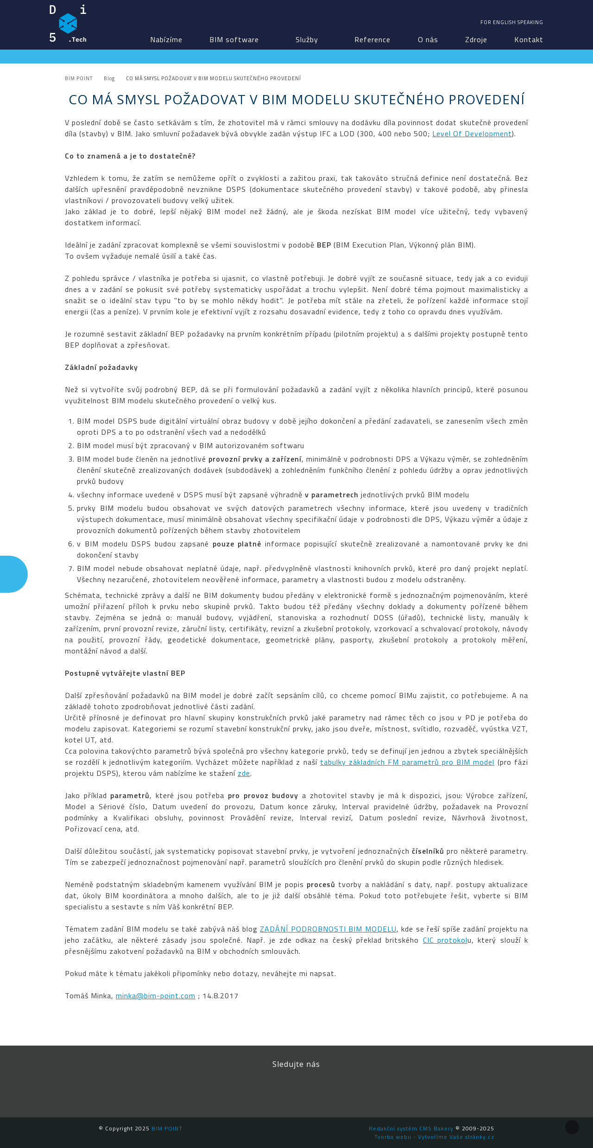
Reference (372, 39)
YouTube (317, 1090)
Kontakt (528, 39)
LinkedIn (276, 1090)
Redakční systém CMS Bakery (411, 1128)
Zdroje (476, 39)
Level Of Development (472, 133)
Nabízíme (166, 39)
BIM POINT (68, 23)
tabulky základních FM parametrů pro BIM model (407, 761)
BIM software (234, 39)
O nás (428, 39)
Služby (307, 39)
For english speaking (511, 22)
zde (244, 773)
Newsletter (359, 1090)
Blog (109, 78)
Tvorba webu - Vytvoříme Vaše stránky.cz (434, 1136)
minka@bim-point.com (156, 995)
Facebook (234, 1090)
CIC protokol (445, 939)
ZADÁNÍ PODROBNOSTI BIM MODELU (328, 928)
